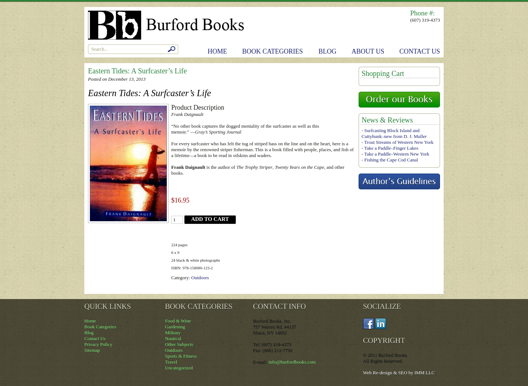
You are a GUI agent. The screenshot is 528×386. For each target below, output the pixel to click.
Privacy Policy (98, 344)
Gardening (175, 326)
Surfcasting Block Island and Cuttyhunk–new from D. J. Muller (394, 133)
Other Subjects (179, 344)
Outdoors (200, 277)
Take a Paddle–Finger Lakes (391, 148)
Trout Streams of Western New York (398, 142)
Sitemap (92, 350)
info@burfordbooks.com (292, 362)
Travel (171, 362)
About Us (368, 51)
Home (217, 51)
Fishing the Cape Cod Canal (391, 160)
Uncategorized (179, 368)
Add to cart (210, 219)
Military (173, 332)
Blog (328, 51)
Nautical (173, 338)
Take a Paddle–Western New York (396, 154)
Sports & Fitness (181, 356)
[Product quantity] (177, 220)
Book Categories (272, 51)
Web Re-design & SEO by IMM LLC (398, 372)
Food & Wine (178, 321)
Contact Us (419, 51)
